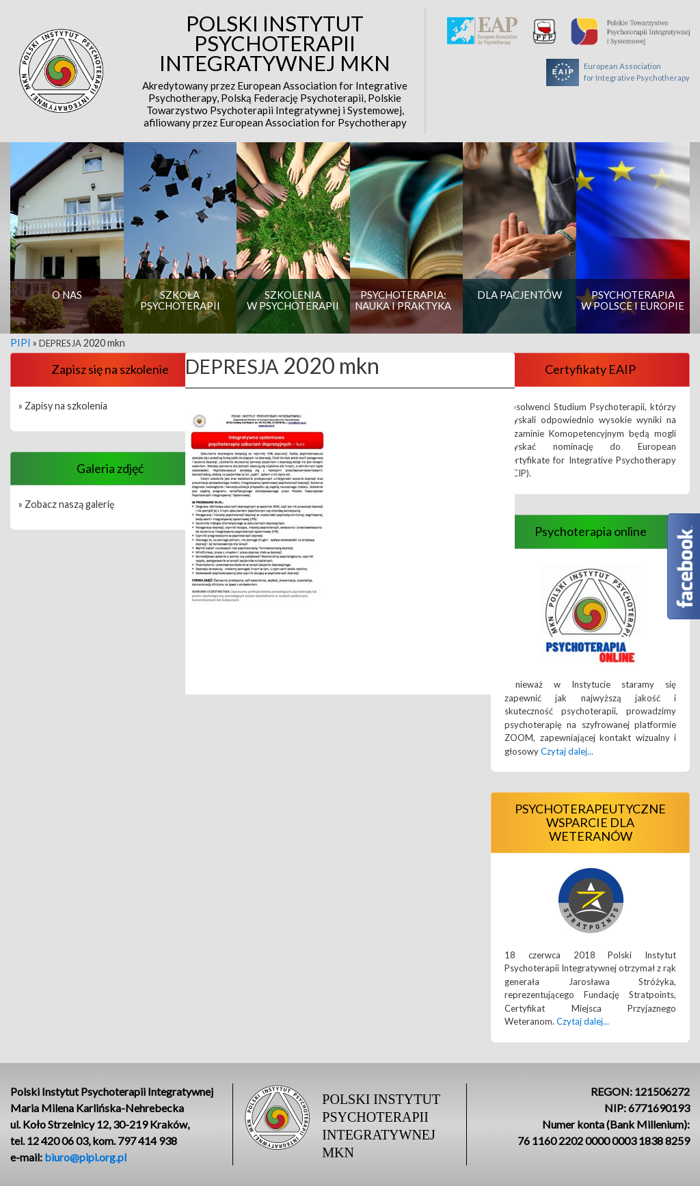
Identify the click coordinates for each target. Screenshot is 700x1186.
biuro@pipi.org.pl (85, 1156)
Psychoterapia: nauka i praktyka (403, 300)
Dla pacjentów (519, 294)
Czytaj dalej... (567, 751)
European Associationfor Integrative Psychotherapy (618, 72)
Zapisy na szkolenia (66, 406)
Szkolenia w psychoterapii (293, 300)
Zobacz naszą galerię (70, 504)
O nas (67, 294)
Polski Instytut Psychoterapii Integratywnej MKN (275, 71)
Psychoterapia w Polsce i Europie (632, 300)
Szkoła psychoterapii (180, 300)
